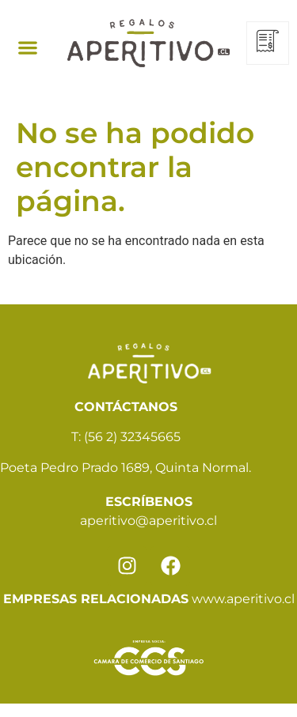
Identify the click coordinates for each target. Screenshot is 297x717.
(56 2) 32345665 (132, 436)
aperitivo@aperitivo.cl (148, 520)
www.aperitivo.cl (243, 598)
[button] (28, 47)
